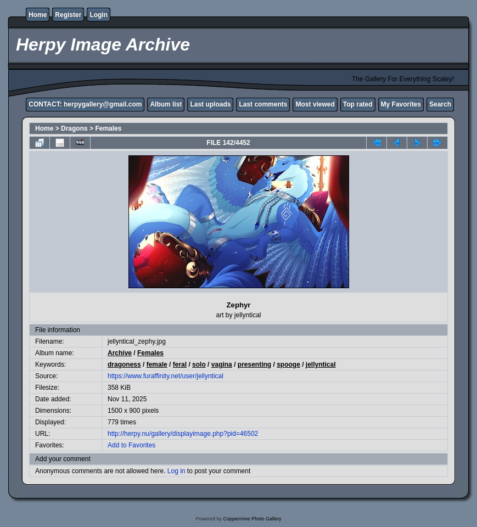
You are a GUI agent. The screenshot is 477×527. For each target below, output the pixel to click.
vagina (221, 364)
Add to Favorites (131, 445)
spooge (288, 364)
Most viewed (314, 104)
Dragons (74, 128)
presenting (254, 364)
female (157, 364)
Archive (120, 353)
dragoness (124, 364)
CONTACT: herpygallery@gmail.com (85, 104)
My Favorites (401, 104)
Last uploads (210, 104)
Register (68, 15)
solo (199, 364)
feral (180, 364)
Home (38, 15)
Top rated (358, 104)
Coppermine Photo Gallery (252, 519)
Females (108, 128)
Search (440, 104)
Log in (176, 471)
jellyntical (321, 364)
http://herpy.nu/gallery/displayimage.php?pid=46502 (183, 434)
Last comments (263, 104)
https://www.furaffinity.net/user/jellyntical (165, 376)
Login (98, 15)
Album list (166, 104)
